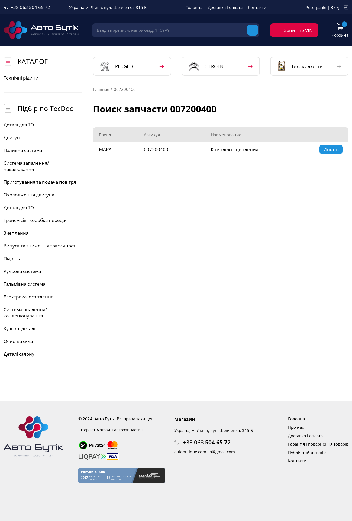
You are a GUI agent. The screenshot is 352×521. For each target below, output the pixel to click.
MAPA (105, 149)
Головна (194, 7)
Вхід (335, 7)
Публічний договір (307, 452)
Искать (331, 149)
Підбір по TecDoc (45, 108)
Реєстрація (316, 7)
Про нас (296, 427)
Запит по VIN (298, 30)
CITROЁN (206, 66)
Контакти (257, 7)
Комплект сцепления (234, 149)
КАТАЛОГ (33, 61)
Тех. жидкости (300, 66)
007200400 (156, 149)
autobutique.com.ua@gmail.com (204, 451)
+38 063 (207, 442)
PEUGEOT (117, 66)
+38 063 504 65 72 (30, 7)
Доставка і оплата (225, 7)
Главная (101, 89)
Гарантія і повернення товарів (318, 444)
